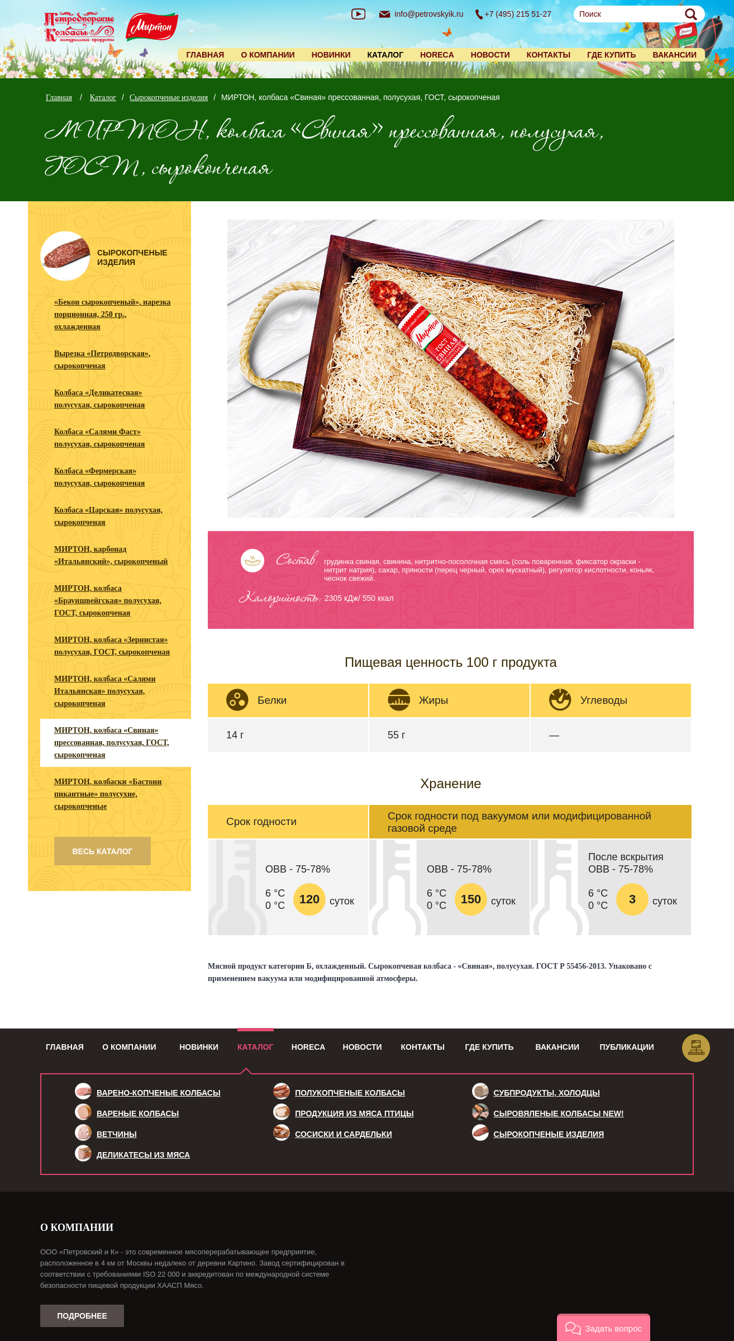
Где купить (611, 54)
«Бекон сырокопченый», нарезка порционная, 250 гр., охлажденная (112, 314)
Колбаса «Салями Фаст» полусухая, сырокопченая (99, 438)
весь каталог (102, 851)
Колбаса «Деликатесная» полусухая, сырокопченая (99, 398)
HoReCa (309, 1047)
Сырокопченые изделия (169, 97)
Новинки (331, 54)
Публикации (627, 1047)
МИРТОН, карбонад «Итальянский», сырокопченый (111, 555)
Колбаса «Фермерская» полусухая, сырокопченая (99, 477)
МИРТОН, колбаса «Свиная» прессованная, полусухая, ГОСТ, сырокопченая (111, 742)
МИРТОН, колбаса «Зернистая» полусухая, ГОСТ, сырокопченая (112, 646)
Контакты (548, 54)
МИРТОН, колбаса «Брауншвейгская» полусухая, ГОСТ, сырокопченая (107, 600)
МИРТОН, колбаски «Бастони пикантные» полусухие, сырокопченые (107, 794)
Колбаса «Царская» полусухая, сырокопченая (108, 516)
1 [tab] (448, 509)
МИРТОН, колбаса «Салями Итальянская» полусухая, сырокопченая (104, 691)
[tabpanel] (451, 370)
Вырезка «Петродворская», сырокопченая (102, 359)
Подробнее (82, 1315)
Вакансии (674, 54)
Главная (205, 54)
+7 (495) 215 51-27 (518, 14)
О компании (267, 54)
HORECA (437, 54)
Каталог (103, 97)
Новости (490, 54)
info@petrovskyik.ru (428, 14)
